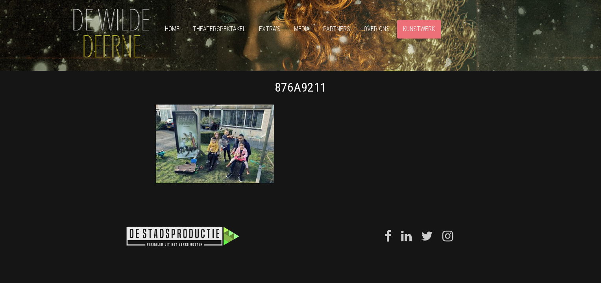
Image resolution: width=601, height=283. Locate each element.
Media (302, 29)
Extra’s (270, 29)
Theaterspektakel (219, 29)
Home (172, 29)
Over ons (377, 29)
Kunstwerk (419, 29)
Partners (336, 29)
